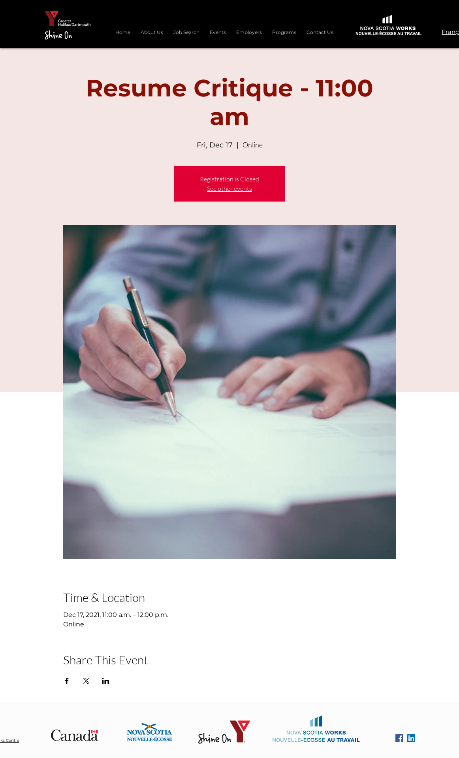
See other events (229, 188)
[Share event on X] (86, 681)
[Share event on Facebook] (67, 681)
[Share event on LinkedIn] (105, 681)
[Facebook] (399, 738)
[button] (284, 29)
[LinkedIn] (411, 738)
